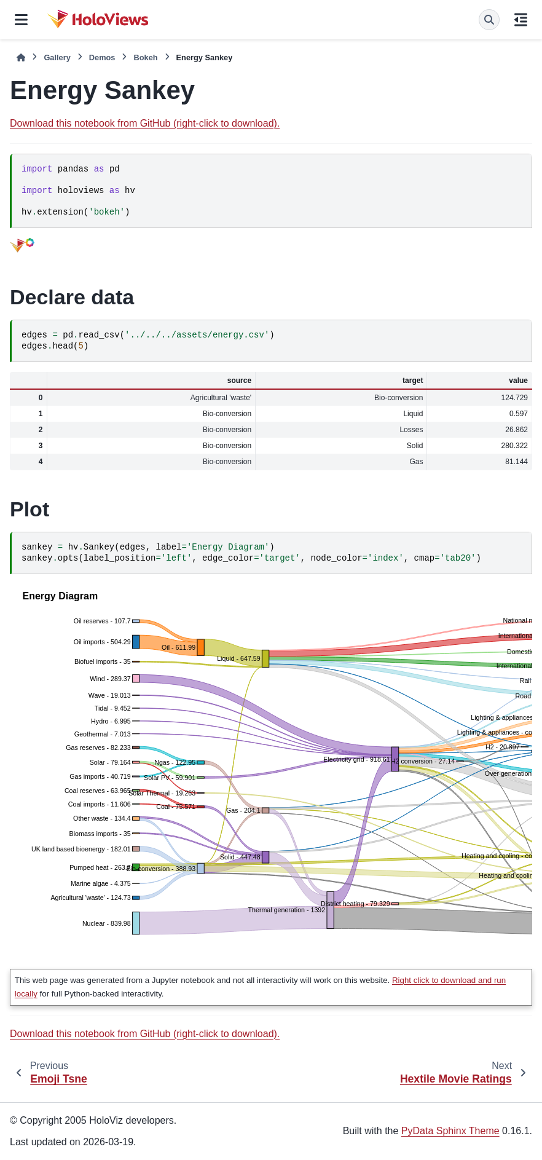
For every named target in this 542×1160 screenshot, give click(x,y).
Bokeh (145, 57)
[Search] (489, 19)
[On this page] (520, 19)
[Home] (21, 57)
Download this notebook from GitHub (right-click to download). (145, 123)
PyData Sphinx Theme (450, 1131)
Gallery (57, 57)
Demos (102, 57)
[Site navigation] (21, 19)
